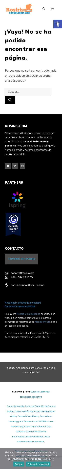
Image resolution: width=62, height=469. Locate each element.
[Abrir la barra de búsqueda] (43, 9)
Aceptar (19, 464)
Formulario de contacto (21, 258)
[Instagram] (22, 166)
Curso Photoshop (34, 436)
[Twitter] (15, 166)
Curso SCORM (39, 421)
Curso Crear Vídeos (34, 426)
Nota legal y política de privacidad (23, 302)
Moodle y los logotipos (28, 314)
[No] (58, 458)
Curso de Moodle (15, 406)
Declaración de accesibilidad (20, 306)
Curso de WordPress (28, 416)
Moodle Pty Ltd (42, 322)
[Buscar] (10, 100)
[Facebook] (8, 166)
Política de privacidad (38, 464)
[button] (57, 24)
